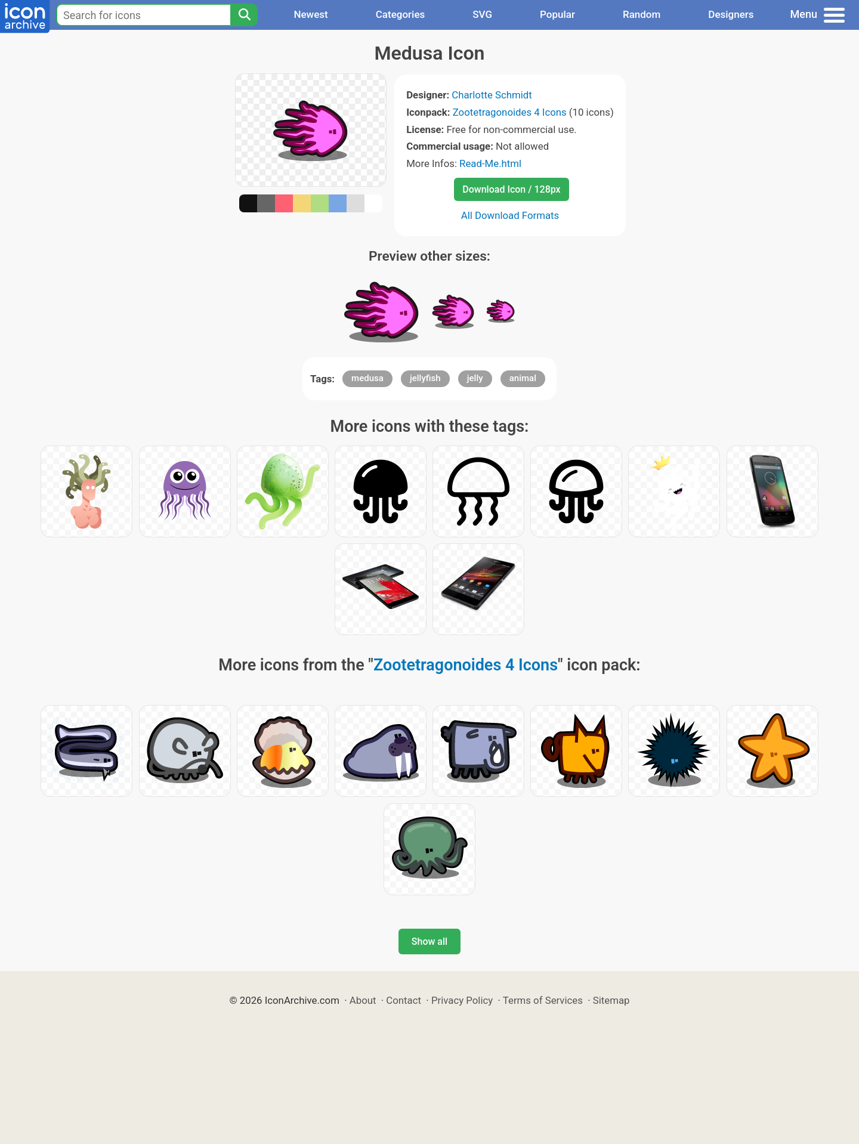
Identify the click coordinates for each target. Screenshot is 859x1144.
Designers (730, 14)
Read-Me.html (490, 163)
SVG (482, 14)
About (363, 1000)
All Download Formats (510, 215)
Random (641, 14)
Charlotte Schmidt (492, 95)
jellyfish (425, 378)
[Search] (244, 15)
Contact (403, 1000)
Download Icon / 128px (511, 189)
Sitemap (611, 1000)
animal (522, 378)
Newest (310, 14)
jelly (475, 378)
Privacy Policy (462, 1000)
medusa (367, 378)
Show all (429, 941)
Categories (400, 14)
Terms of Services (543, 1000)
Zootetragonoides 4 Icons (510, 112)
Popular (557, 14)
